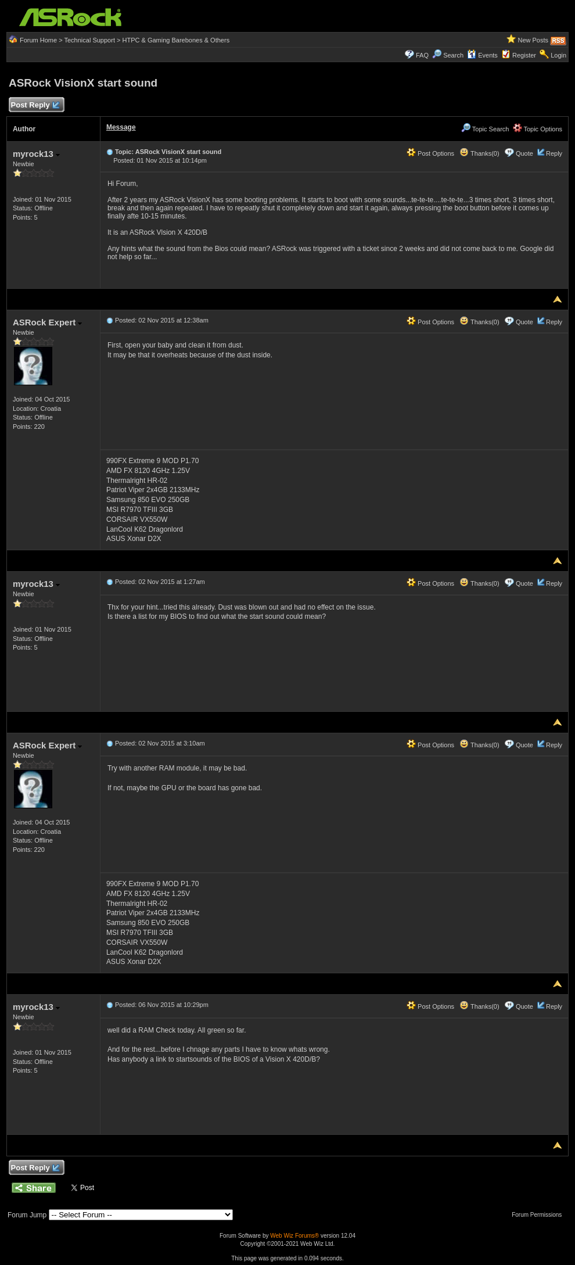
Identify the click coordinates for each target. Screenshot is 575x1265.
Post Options (430, 153)
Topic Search (485, 129)
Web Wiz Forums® (294, 1235)
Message (121, 127)
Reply (554, 153)
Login (558, 55)
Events (482, 55)
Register (524, 55)
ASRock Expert (47, 322)
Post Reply (35, 105)
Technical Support (89, 40)
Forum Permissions (539, 1215)
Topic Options (538, 129)
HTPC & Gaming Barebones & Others (176, 40)
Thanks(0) (479, 153)
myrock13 (36, 154)
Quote (524, 153)
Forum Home (38, 40)
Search (453, 55)
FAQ (422, 55)
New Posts (533, 40)
